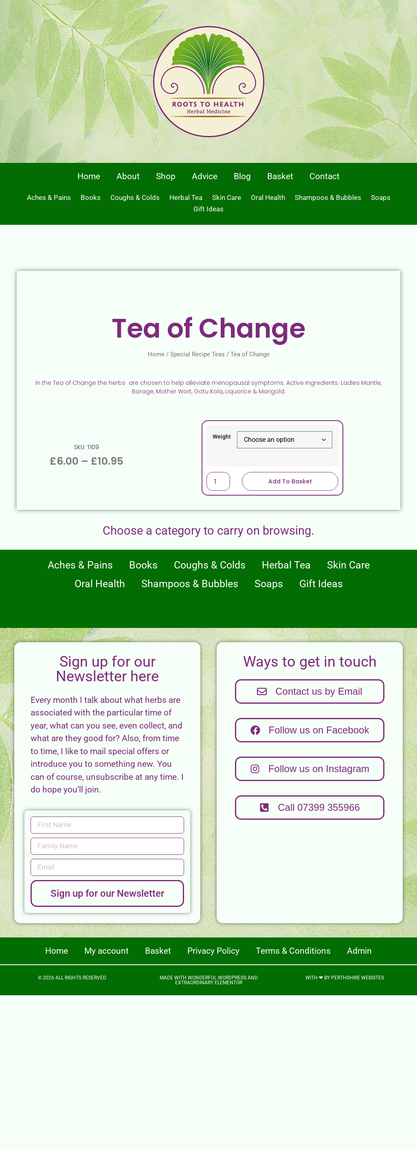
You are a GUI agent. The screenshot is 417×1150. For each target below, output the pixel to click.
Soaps (381, 197)
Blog (242, 176)
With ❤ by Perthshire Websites (344, 1132)
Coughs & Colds (135, 197)
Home (88, 176)
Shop (166, 176)
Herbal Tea (185, 197)
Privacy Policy (213, 1105)
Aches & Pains (49, 197)
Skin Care (226, 197)
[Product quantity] (218, 636)
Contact (324, 176)
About (128, 176)
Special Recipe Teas (197, 509)
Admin (359, 1105)
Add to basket (290, 636)
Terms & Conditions (293, 1105)
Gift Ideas (208, 209)
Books (91, 197)
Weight (222, 592)
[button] (309, 962)
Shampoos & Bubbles (328, 197)
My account (106, 1105)
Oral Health (268, 197)
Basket (280, 176)
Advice (204, 176)
